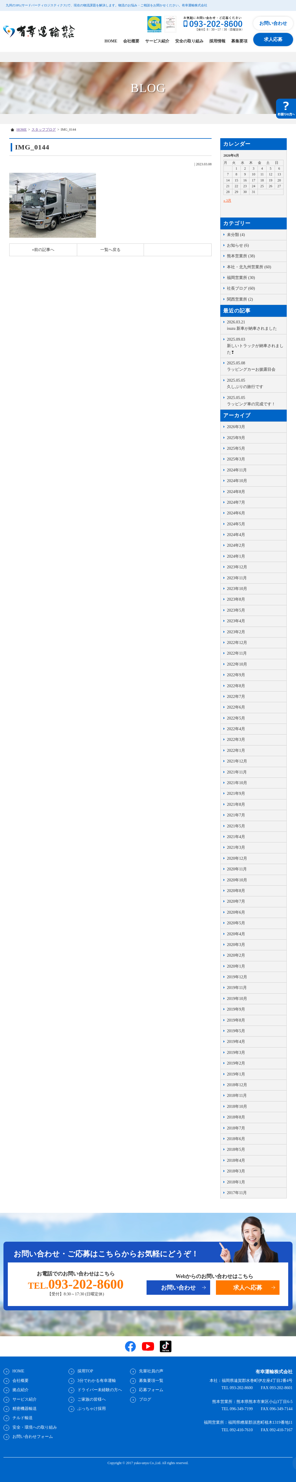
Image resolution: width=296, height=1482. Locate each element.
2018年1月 (236, 1182)
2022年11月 (237, 653)
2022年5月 (236, 718)
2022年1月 (236, 750)
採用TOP (85, 1371)
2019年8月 (236, 1020)
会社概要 (131, 41)
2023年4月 (236, 621)
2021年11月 (237, 772)
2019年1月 (236, 1074)
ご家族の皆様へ (91, 1399)
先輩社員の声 (151, 1371)
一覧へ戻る (110, 250)
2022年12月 (237, 642)
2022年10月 (237, 664)
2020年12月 (237, 858)
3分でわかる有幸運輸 (96, 1380)
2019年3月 (236, 1052)
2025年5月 (236, 448)
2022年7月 (236, 696)
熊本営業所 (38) (241, 256)
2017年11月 (237, 1193)
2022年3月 (236, 739)
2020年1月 (236, 966)
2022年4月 (236, 729)
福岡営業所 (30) (241, 278)
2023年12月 (237, 567)
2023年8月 (236, 599)
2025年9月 (236, 438)
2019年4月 (236, 1041)
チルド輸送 (22, 1418)
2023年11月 (237, 578)
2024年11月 (237, 470)
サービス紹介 (157, 41)
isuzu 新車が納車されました (255, 325)
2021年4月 (236, 837)
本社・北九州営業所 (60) (249, 267)
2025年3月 (236, 459)
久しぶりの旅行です (255, 383)
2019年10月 (237, 998)
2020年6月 (236, 912)
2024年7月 (236, 502)
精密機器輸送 (24, 1408)
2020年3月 (236, 945)
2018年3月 (236, 1171)
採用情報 (217, 41)
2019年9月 (236, 1009)
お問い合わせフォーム (32, 1436)
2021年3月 (236, 847)
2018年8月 (236, 1117)
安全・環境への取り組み (34, 1427)
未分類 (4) (236, 235)
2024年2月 (236, 545)
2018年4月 (236, 1160)
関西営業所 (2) (240, 299)
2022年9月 (236, 675)
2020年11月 (237, 869)
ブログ (145, 1399)
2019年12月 (237, 977)
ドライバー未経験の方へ (99, 1390)
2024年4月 (236, 535)
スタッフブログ (44, 130)
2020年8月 (236, 891)
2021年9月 (236, 793)
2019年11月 (237, 987)
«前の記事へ (43, 250)
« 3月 (227, 200)
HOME (111, 41)
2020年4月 (236, 934)
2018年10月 (237, 1106)
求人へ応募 (247, 1288)
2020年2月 (236, 955)
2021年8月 (236, 804)
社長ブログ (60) (241, 288)
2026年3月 (236, 427)
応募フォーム (151, 1390)
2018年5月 (236, 1149)
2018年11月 (237, 1095)
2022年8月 (236, 686)
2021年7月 (236, 815)
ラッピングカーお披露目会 (255, 366)
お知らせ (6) (238, 245)
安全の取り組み (189, 41)
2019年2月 (236, 1063)
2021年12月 (237, 761)
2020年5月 (236, 923)
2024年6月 (236, 513)
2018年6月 (236, 1139)
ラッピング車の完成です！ (255, 400)
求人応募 (273, 39)
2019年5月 (236, 1031)
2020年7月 (236, 901)
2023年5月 (236, 610)
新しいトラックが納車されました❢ (255, 345)
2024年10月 (237, 481)
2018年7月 (236, 1128)
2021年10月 (237, 783)
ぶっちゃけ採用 (91, 1408)
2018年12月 (237, 1085)
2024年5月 (236, 524)
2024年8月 (236, 492)
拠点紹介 (20, 1390)
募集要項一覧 (151, 1380)
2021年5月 (236, 826)
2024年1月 (236, 556)
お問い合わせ (273, 23)
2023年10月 (237, 589)
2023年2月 (236, 632)
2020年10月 (237, 880)
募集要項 (239, 41)
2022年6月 (236, 707)
